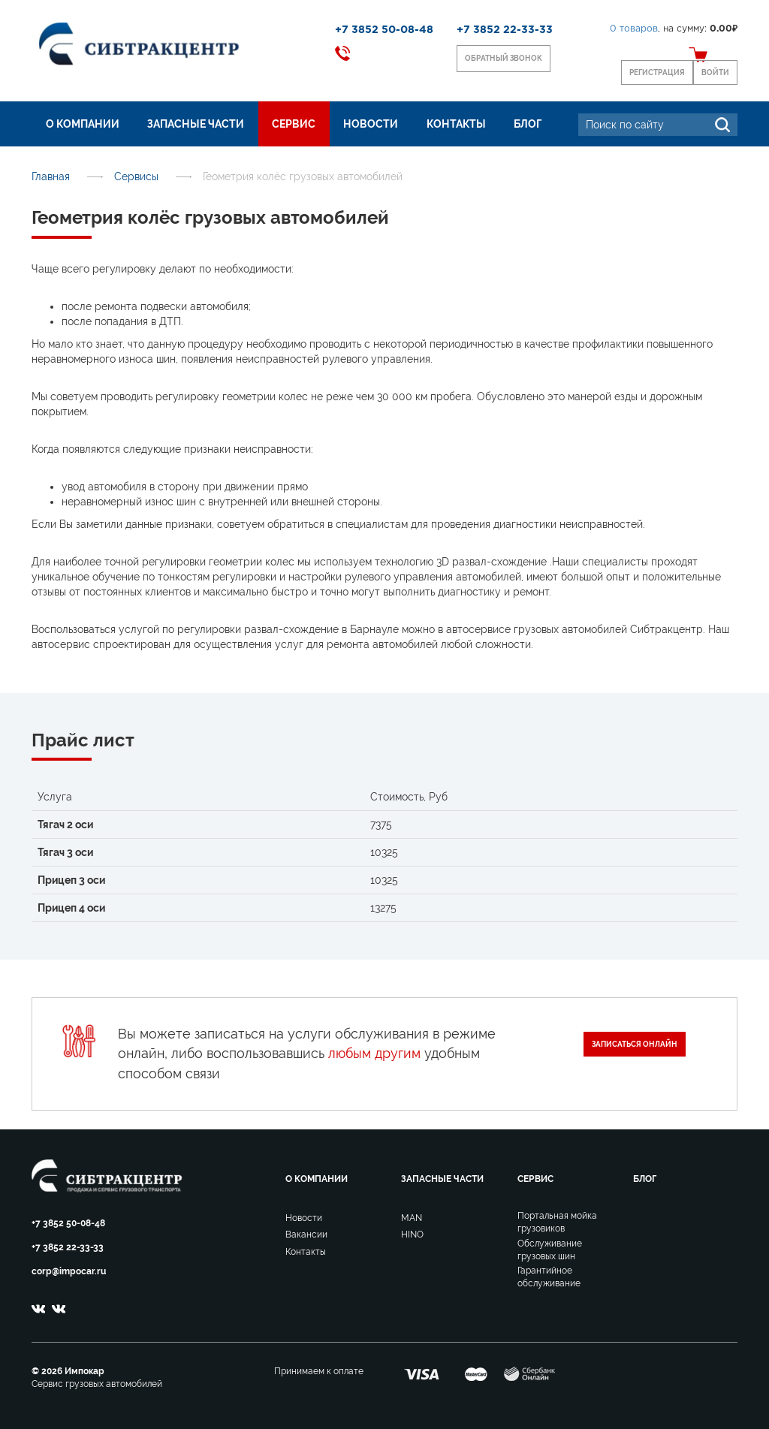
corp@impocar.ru (69, 1271)
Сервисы (136, 176)
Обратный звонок (503, 58)
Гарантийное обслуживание (549, 1277)
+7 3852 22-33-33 (505, 30)
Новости (370, 124)
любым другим (374, 1053)
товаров (634, 29)
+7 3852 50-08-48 (384, 30)
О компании (82, 124)
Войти (715, 72)
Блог (527, 124)
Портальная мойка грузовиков (557, 1222)
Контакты (456, 124)
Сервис (293, 124)
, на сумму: (673, 29)
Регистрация (657, 72)
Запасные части (195, 124)
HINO (412, 1234)
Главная (51, 176)
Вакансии (306, 1234)
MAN (411, 1218)
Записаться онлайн (634, 1044)
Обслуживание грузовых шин (549, 1250)
